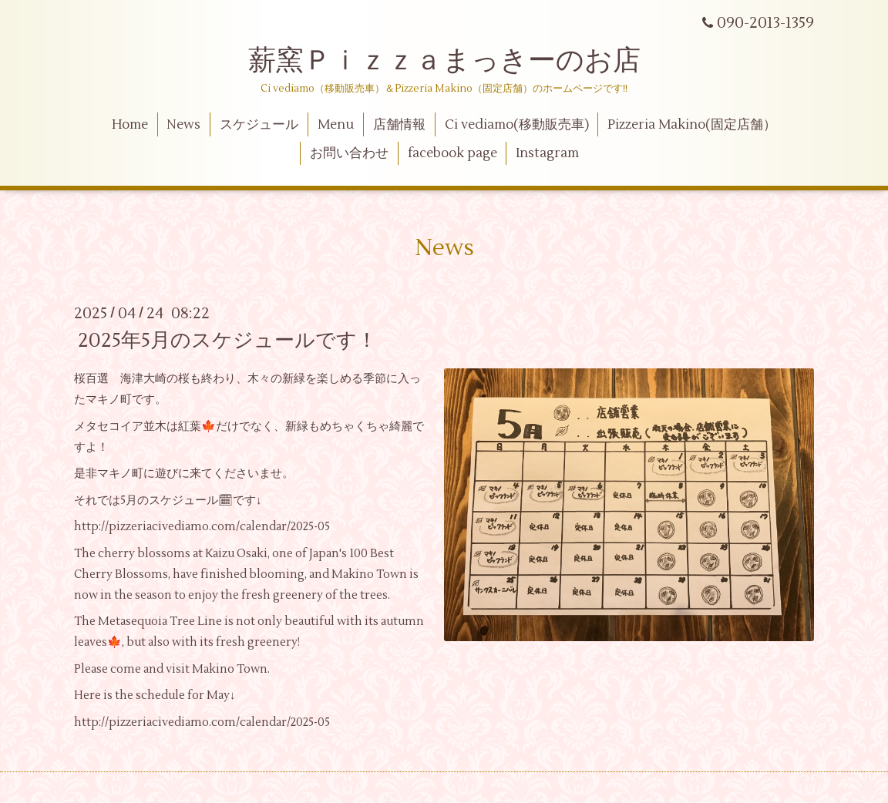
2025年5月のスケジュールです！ (227, 341)
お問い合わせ (349, 153)
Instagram (547, 153)
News (183, 124)
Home (130, 124)
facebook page (452, 153)
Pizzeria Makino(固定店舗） (691, 124)
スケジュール (259, 124)
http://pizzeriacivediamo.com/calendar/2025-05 (202, 526)
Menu (336, 124)
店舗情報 (399, 124)
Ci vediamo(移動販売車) (517, 124)
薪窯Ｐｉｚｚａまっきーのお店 (458, 61)
